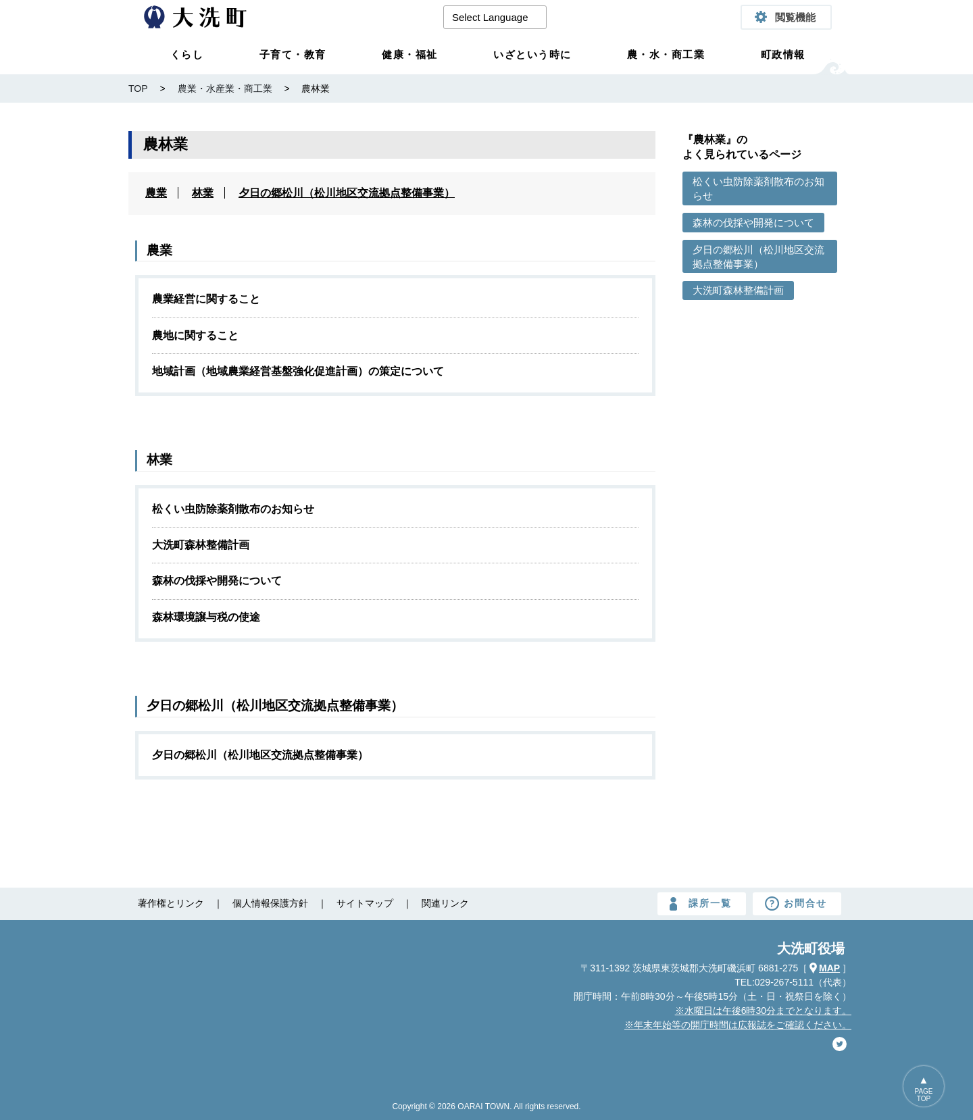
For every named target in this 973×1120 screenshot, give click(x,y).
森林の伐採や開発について (217, 580)
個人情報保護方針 (270, 903)
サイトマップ (364, 903)
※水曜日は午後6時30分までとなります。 (763, 1010)
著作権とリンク (171, 903)
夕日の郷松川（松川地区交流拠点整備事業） (347, 193)
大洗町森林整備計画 (200, 545)
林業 (203, 193)
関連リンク (445, 903)
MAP (829, 968)
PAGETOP (923, 1095)
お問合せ (805, 903)
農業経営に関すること (206, 299)
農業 (156, 193)
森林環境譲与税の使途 (206, 617)
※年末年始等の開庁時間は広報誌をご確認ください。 (737, 1024)
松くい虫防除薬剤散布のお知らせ (233, 509)
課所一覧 (710, 903)
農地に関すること (195, 335)
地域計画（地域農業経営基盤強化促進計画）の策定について (298, 371)
